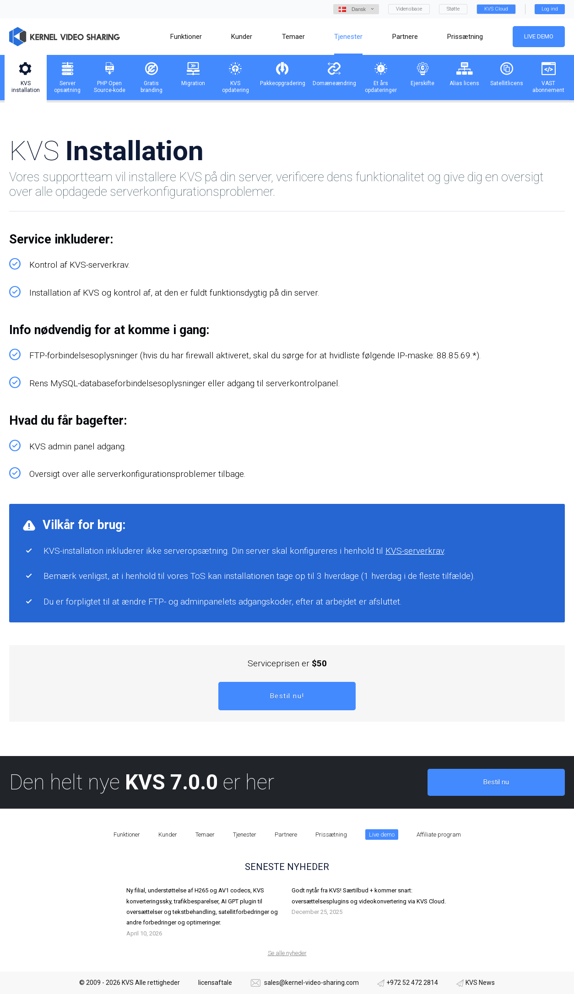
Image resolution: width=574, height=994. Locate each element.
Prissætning (331, 834)
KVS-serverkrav (414, 551)
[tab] (26, 77)
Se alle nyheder (287, 953)
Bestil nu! (287, 696)
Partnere (286, 834)
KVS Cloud (496, 9)
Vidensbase (409, 9)
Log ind (550, 9)
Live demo (538, 36)
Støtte (453, 9)
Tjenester (244, 834)
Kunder (167, 834)
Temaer (205, 834)
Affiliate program (439, 834)
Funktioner (127, 834)
